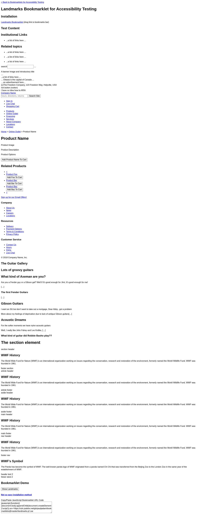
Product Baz (11, 186)
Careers (9, 213)
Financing (10, 116)
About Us (10, 208)
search (4, 66)
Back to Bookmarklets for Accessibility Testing (22, 2)
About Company (13, 122)
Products (10, 111)
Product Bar (11, 180)
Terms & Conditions (15, 232)
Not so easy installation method (16, 495)
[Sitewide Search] (14, 96)
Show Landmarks (10, 489)
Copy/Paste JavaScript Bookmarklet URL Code (22, 500)
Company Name (8, 93)
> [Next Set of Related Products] (6, 192)
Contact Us (11, 245)
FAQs (8, 250)
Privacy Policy (12, 234)
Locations (10, 124)
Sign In (9, 101)
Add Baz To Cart (14, 189)
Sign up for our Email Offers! (14, 197)
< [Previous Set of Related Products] (6, 172)
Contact (9, 127)
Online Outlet (12, 114)
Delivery (10, 226)
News (8, 210)
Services (10, 119)
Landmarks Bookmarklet (12, 22)
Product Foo (11, 174)
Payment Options (14, 229)
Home (4, 132)
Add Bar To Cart (14, 183)
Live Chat (10, 104)
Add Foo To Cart (14, 177)
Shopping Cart (12, 106)
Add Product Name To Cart (14, 160)
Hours (9, 247)
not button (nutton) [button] (9, 88)
